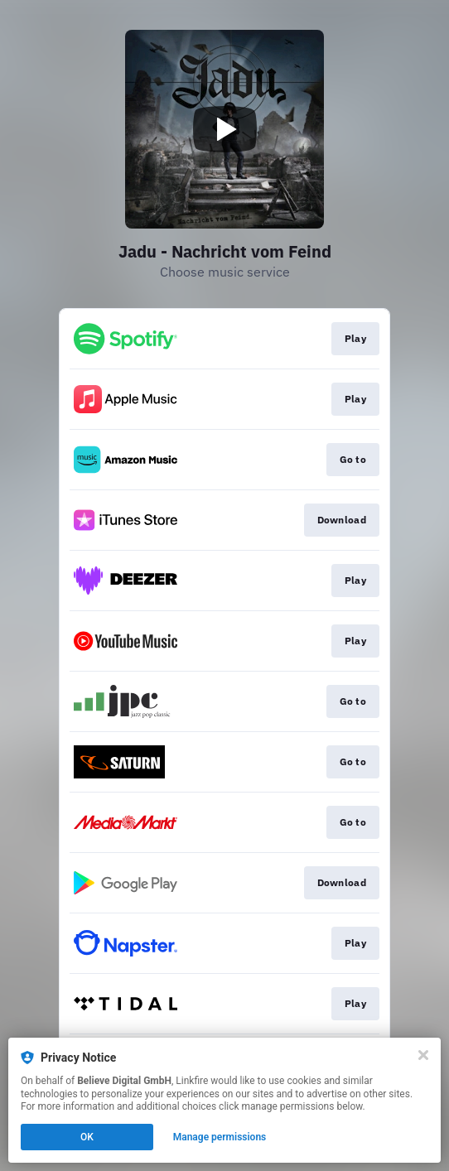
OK (87, 1137)
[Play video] (224, 129)
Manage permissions (220, 1137)
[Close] (423, 1055)
